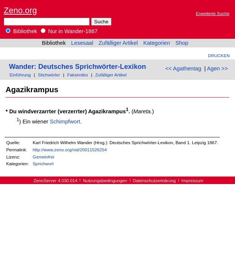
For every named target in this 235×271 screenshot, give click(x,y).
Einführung (20, 74)
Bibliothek (21, 31)
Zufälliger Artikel (118, 43)
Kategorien (156, 43)
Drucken (219, 55)
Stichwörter (49, 74)
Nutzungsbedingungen (105, 180)
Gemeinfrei (43, 156)
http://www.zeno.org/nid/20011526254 (70, 149)
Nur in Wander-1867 (69, 31)
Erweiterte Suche (212, 13)
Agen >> (217, 68)
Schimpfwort (65, 122)
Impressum (192, 180)
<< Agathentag (183, 68)
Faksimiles (77, 74)
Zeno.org (20, 10)
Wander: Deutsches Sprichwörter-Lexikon (77, 66)
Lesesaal (82, 43)
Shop (181, 43)
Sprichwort (43, 163)
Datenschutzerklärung (154, 180)
